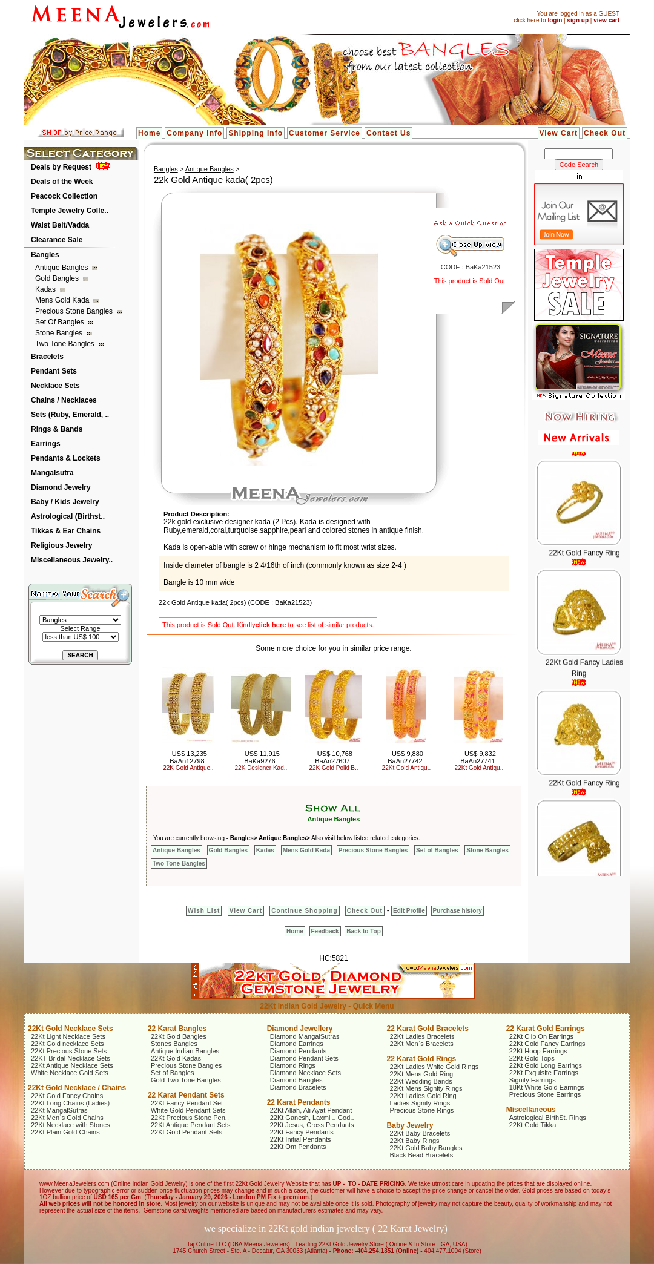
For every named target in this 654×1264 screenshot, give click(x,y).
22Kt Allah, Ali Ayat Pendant (311, 1110)
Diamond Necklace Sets (305, 1072)
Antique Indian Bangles (185, 1051)
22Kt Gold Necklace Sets (70, 1028)
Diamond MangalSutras (305, 1036)
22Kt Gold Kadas (176, 1058)
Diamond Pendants (298, 1051)
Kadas (46, 289)
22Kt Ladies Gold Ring (423, 1095)
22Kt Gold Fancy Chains (67, 1095)
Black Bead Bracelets (422, 1155)
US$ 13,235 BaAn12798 (188, 757)
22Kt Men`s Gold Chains (67, 1117)
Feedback (325, 931)
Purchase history (457, 910)
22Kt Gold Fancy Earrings (547, 1043)
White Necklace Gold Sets (69, 1072)
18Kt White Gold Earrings (546, 1087)
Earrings (46, 443)
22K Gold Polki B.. (333, 768)
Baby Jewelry (410, 1125)
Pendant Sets (54, 371)
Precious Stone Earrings (545, 1094)
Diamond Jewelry (61, 487)
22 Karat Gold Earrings (545, 1028)
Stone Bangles (59, 333)
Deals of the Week (62, 181)
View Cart (559, 133)
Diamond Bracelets (298, 1087)
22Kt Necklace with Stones (70, 1124)
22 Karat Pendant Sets (186, 1095)
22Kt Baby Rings (415, 1140)
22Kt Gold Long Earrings (545, 1065)
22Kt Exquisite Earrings (543, 1072)
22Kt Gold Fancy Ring (584, 558)
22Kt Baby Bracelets (420, 1133)
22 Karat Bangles (177, 1028)
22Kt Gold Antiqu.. (406, 768)
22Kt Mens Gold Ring (422, 1074)
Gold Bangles (58, 278)
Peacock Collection (64, 196)
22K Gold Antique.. (188, 768)
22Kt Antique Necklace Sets (72, 1065)
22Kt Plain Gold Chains (65, 1132)
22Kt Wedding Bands (421, 1081)
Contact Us (388, 133)
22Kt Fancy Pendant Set (187, 1103)
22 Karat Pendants (299, 1102)
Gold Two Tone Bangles (186, 1080)
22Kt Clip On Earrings (541, 1036)
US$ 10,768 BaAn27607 (333, 757)
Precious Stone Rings (422, 1110)
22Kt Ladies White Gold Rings (434, 1066)
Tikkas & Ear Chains (66, 531)
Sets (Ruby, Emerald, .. (70, 414)
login (554, 20)
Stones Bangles (174, 1043)
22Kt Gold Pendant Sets (186, 1132)
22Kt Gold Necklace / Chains (77, 1088)
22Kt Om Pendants (298, 1146)
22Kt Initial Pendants (300, 1139)
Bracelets (47, 356)
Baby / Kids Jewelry (65, 502)
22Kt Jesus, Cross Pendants (312, 1124)
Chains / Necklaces (64, 400)
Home (149, 133)
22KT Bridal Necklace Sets (70, 1058)
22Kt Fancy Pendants (302, 1132)
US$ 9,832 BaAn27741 (478, 757)
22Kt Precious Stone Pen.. (190, 1117)
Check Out (605, 133)
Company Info (194, 133)
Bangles (45, 255)
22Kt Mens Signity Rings (426, 1088)
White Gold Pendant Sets (188, 1110)
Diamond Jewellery (300, 1028)
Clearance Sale (56, 239)
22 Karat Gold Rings (422, 1059)
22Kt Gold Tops (532, 1058)
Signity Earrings (532, 1080)
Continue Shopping (304, 910)
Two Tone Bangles (65, 344)
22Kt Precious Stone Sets (69, 1051)
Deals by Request (61, 167)
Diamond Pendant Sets (304, 1058)
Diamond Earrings (296, 1043)
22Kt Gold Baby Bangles (426, 1147)
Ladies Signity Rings (420, 1103)
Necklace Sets (55, 385)
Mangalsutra (52, 473)
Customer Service (324, 133)
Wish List (204, 910)
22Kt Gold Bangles (178, 1036)
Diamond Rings (292, 1065)
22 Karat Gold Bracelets (428, 1028)
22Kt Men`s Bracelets (422, 1043)
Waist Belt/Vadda (60, 225)
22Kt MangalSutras (59, 1110)
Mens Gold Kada (63, 300)
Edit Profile (409, 910)
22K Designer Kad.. (261, 768)
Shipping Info (255, 133)
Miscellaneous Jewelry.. (72, 560)
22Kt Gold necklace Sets (67, 1043)
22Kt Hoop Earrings (538, 1051)
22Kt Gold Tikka (533, 1124)
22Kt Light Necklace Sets (68, 1036)
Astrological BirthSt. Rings (547, 1117)
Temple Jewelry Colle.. (69, 210)
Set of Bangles (60, 322)
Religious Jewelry (61, 545)
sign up (578, 20)
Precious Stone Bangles (74, 311)
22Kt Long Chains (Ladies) (70, 1103)
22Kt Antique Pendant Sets (191, 1124)
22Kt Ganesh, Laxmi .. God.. (312, 1117)
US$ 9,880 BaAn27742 (405, 757)
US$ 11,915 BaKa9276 (262, 757)
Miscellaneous (531, 1109)
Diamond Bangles (296, 1080)
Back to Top (363, 931)
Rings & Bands (56, 429)
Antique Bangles (62, 267)
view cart (606, 20)
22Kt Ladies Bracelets (422, 1036)
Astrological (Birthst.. (68, 516)
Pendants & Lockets (66, 458)
